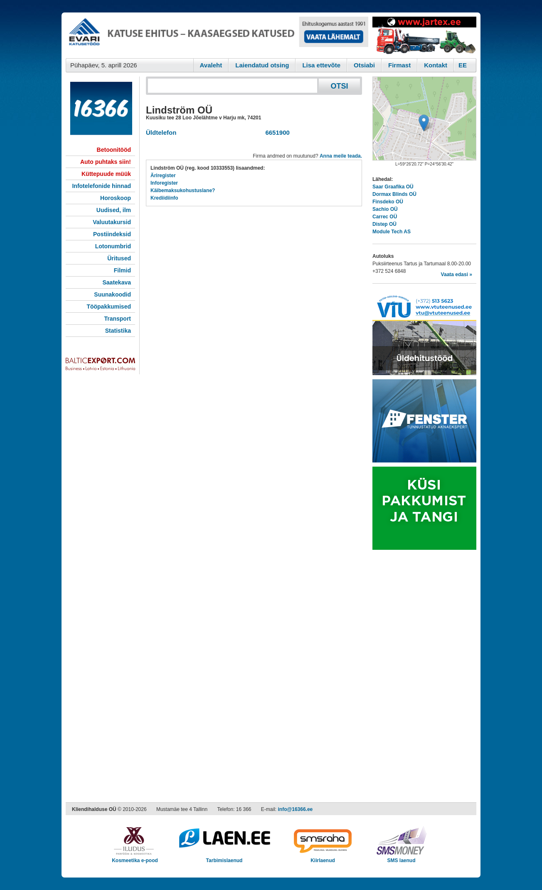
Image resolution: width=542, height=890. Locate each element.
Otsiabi (364, 65)
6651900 (276, 132)
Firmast (399, 65)
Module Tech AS (391, 232)
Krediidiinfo (164, 198)
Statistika (118, 330)
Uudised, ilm (113, 210)
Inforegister (164, 183)
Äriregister (163, 175)
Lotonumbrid (113, 246)
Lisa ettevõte (321, 65)
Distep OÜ (384, 224)
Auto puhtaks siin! (105, 161)
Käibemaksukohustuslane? (182, 190)
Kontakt (435, 65)
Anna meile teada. (341, 156)
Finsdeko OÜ (387, 202)
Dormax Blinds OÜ (394, 194)
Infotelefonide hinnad (101, 186)
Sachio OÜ (385, 209)
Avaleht (211, 65)
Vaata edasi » (456, 274)
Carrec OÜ (384, 217)
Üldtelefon (161, 132)
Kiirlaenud (323, 857)
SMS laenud (401, 857)
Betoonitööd (114, 149)
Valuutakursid (112, 222)
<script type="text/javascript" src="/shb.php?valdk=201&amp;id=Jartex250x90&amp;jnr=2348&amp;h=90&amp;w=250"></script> (424, 35)
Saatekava (116, 282)
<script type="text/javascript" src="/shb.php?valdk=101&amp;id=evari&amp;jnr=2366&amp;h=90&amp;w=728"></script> (217, 35)
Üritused (119, 258)
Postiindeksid (112, 234)
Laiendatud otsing (262, 65)
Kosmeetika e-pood (135, 857)
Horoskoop (115, 198)
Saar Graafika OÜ (393, 187)
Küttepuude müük (106, 174)
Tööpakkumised (108, 306)
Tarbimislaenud (224, 857)
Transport (117, 318)
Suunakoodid (112, 294)
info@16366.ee (295, 809)
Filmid (122, 270)
